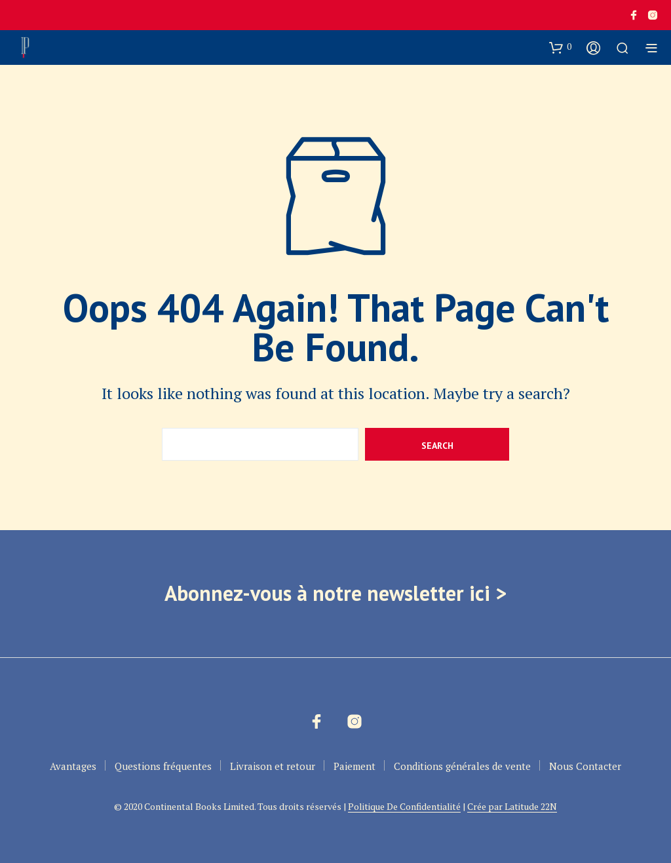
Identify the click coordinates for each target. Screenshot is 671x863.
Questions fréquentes (163, 766)
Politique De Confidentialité (404, 806)
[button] (560, 47)
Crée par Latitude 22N (512, 806)
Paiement (354, 766)
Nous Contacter (585, 766)
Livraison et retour (272, 766)
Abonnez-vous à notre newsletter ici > (335, 593)
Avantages (73, 766)
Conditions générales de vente (462, 766)
